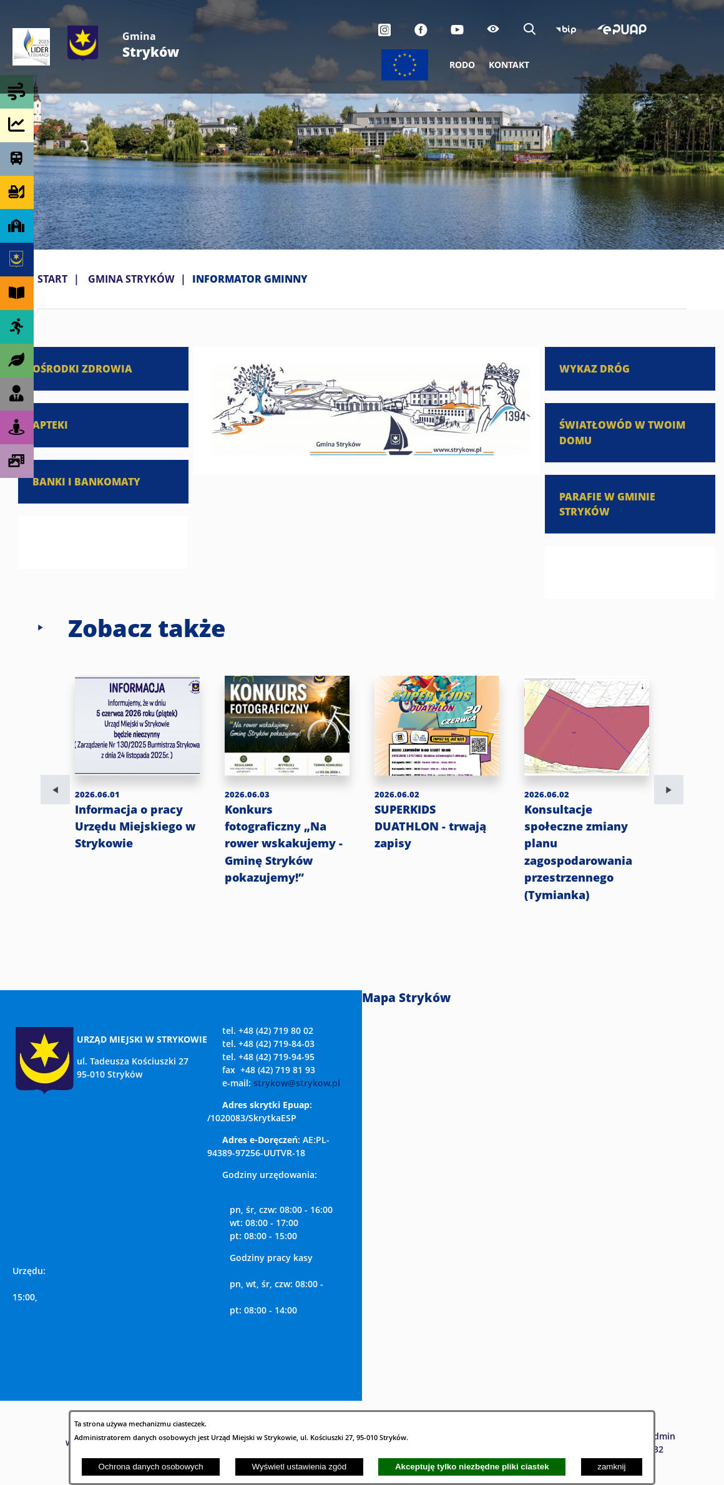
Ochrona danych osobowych (151, 1466)
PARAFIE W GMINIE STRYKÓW (607, 504)
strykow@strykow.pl (296, 1083)
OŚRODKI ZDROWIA (82, 368)
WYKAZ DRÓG (594, 368)
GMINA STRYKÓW (131, 279)
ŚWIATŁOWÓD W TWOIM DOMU (622, 432)
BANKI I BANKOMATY (86, 481)
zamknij (611, 1466)
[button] (371, 452)
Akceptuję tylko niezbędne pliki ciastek (472, 1466)
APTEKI (50, 424)
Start (52, 279)
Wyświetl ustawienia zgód (299, 1466)
